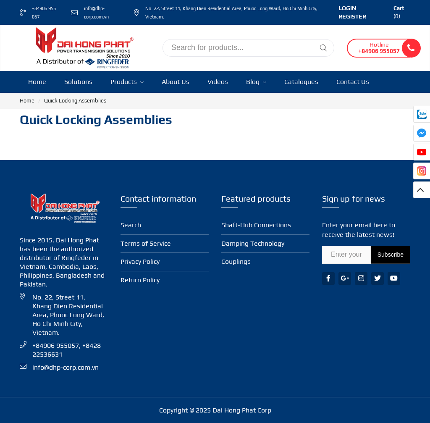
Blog (256, 82)
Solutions (78, 82)
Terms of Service (146, 243)
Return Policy (140, 280)
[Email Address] (346, 255)
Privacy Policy (140, 261)
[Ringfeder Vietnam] (83, 47)
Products (127, 82)
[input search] (248, 47)
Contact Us (352, 82)
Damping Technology (252, 243)
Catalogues (301, 82)
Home (37, 82)
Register (352, 16)
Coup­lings (236, 261)
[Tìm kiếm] (323, 47)
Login (347, 8)
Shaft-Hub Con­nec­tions (256, 225)
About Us (175, 82)
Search (131, 225)
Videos (217, 82)
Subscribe (391, 254)
